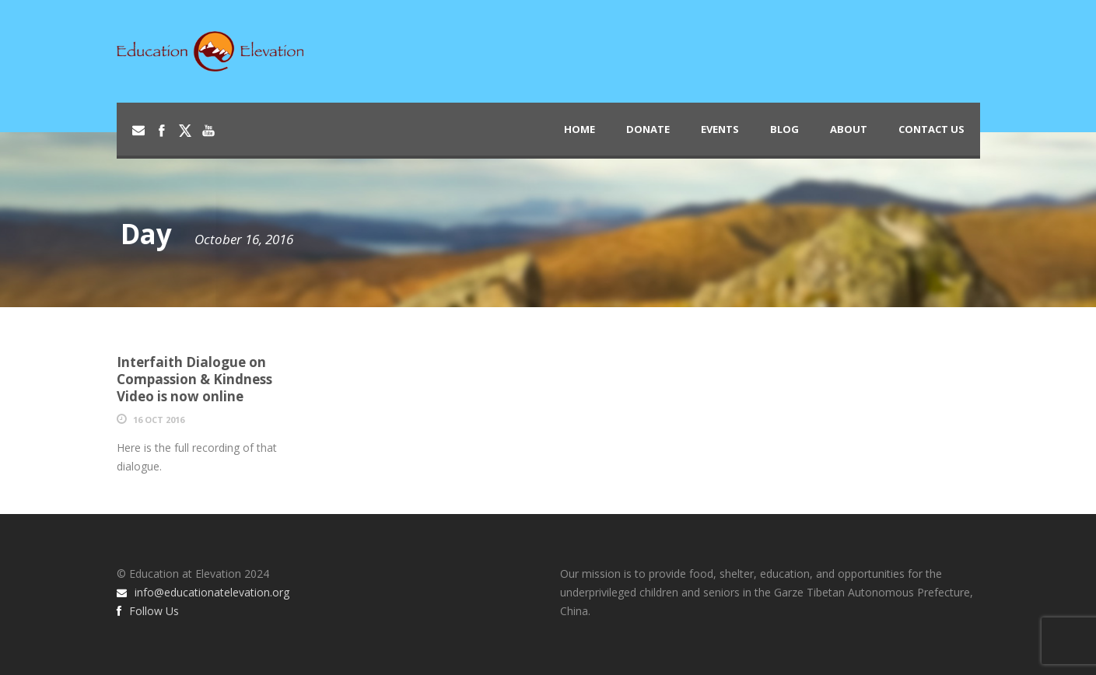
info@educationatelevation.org (203, 592)
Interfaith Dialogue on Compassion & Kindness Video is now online (194, 379)
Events (720, 129)
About (848, 129)
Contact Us (931, 129)
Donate (648, 129)
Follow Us (148, 610)
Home (579, 129)
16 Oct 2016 (158, 419)
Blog (784, 129)
